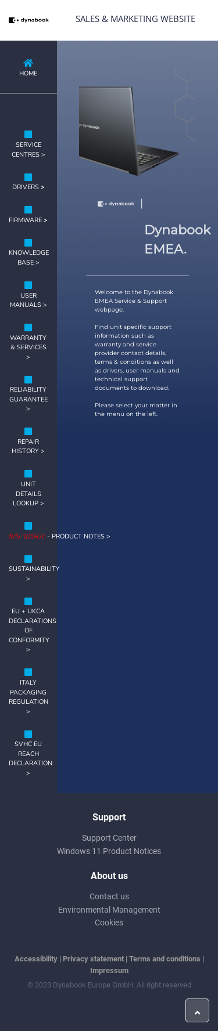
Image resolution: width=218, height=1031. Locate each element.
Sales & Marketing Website (135, 18)
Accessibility (36, 958)
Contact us (109, 896)
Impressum (109, 970)
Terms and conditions (165, 958)
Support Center (109, 837)
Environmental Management (109, 909)
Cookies (109, 922)
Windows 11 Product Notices (109, 851)
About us (109, 875)
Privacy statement (93, 958)
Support (109, 817)
